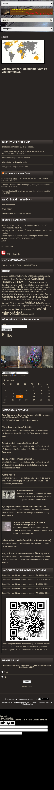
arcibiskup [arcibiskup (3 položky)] (4, 276)
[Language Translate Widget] (15, 372)
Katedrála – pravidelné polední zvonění (18, 575)
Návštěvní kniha (8, 204)
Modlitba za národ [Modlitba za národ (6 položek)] (26, 287)
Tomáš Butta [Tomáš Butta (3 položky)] (26, 300)
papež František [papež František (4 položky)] (40, 289)
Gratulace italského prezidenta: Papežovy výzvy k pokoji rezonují (24, 179)
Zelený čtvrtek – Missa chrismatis (18, 459)
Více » (34, 265)
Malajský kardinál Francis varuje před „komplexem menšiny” (26, 191)
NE (5, 677)
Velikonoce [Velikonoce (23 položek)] (34, 302)
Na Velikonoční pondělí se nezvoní (15, 158)
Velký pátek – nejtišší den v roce (14, 167)
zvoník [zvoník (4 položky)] (28, 310)
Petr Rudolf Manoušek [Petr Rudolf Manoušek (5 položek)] (33, 292)
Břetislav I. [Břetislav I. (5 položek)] (24, 276)
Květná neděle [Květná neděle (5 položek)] (24, 285)
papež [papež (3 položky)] (31, 289)
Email (3, 324)
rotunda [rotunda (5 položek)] (9, 297)
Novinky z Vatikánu (17, 173)
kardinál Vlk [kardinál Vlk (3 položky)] (34, 283)
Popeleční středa (25, 491)
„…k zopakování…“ (14, 260)
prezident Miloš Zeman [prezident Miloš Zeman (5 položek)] (41, 294)
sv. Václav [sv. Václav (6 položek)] (30, 297)
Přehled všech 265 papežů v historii (16, 213)
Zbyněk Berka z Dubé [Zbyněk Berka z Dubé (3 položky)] (37, 306)
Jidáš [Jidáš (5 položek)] (13, 279)
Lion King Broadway (37, 702)
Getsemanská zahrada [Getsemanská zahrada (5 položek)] (39, 276)
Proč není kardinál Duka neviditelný (16, 265)
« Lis (3, 402)
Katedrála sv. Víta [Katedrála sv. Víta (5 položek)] (9, 285)
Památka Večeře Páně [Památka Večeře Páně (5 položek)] (18, 289)
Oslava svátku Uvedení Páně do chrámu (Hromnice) (26, 540)
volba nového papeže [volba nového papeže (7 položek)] (18, 305)
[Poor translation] (10, 723)
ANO (6, 672)
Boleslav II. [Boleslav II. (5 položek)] (14, 276)
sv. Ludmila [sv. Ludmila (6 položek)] (19, 297)
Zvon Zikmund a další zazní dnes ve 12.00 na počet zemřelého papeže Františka (22, 152)
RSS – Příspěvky (10, 254)
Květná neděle (8, 475)
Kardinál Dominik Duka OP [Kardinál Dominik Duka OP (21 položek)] (22, 280)
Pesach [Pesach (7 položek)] (19, 291)
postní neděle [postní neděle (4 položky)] (24, 294)
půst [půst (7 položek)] (3, 296)
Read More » (32, 420)
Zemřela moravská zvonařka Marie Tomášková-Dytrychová (29, 523)
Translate (18, 376)
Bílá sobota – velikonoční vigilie (14, 162)
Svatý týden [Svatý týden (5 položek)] (16, 299)
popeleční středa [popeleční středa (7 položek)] (10, 294)
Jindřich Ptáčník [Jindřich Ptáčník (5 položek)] (23, 279)
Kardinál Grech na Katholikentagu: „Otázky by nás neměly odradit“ (25, 186)
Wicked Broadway (27, 704)
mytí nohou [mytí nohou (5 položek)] (40, 287)
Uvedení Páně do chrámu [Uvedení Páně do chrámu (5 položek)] (12, 303)
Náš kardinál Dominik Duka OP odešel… (18, 147)
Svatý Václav (6, 209)
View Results (27, 687)
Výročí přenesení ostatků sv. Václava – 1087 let (24, 506)
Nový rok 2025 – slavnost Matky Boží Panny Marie (25, 553)
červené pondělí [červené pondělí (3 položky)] (28, 314)
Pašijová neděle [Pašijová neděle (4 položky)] (7, 292)
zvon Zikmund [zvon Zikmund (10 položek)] (16, 309)
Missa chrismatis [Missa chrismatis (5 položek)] (8, 287)
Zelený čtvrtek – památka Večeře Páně (20, 443)
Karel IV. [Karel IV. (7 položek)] (43, 282)
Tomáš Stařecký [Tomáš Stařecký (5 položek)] (38, 299)
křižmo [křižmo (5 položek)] (34, 285)
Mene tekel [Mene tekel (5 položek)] (43, 285)
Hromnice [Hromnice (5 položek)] (5, 279)
